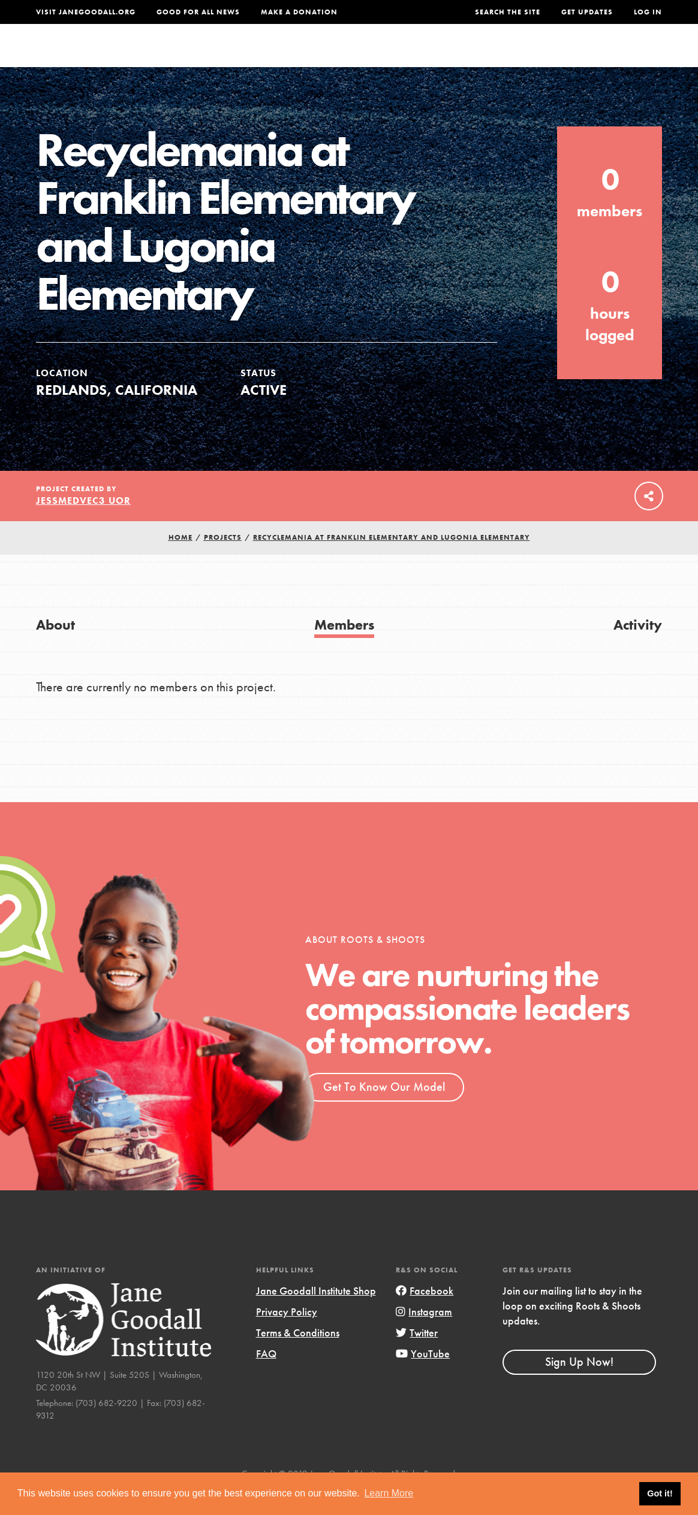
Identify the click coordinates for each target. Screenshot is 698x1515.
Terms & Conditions (297, 1356)
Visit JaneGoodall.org (86, 12)
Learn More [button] (388, 1493)
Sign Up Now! (579, 1385)
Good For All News (198, 12)
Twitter (417, 1356)
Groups (550, 56)
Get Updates (587, 12)
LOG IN (648, 12)
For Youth (260, 56)
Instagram (424, 1335)
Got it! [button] (659, 1493)
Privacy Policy (286, 1335)
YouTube (423, 1377)
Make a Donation (299, 12)
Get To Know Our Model (384, 1110)
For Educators (343, 56)
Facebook (424, 1315)
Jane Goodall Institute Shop (316, 1315)
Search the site (507, 12)
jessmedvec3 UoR (83, 524)
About (202, 56)
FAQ (266, 1377)
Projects (492, 56)
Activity (637, 648)
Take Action (622, 57)
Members (344, 648)
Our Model (426, 56)
